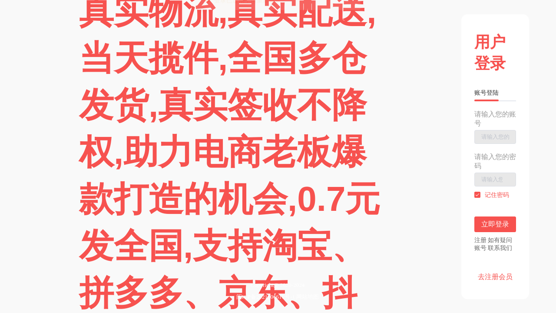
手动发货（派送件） (331, 100)
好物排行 (234, 84)
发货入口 (292, 84)
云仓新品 (175, 84)
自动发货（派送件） (331, 68)
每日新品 (117, 84)
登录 (77, 10)
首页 (65, 84)
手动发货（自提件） (331, 84)
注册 (101, 10)
